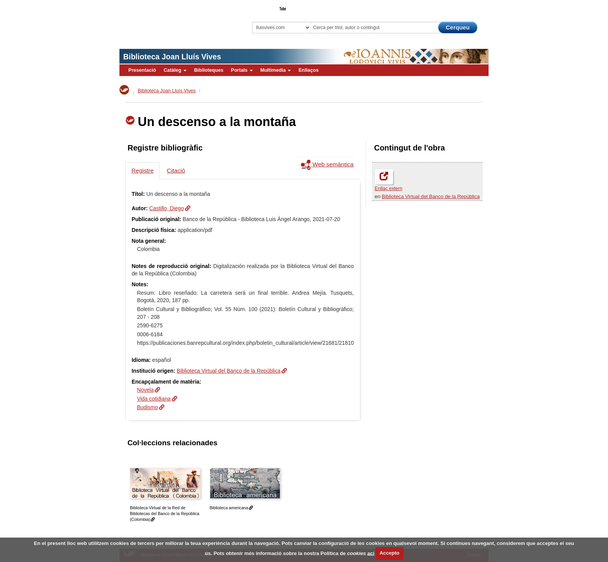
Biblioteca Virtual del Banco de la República (431, 196)
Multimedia (275, 70)
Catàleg (175, 70)
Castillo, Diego (166, 208)
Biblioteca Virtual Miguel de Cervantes (174, 19)
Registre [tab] (142, 170)
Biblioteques (208, 70)
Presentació (142, 70)
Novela (145, 390)
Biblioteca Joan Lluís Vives (172, 56)
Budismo (147, 407)
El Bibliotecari (453, 6)
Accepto (389, 553)
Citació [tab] (176, 170)
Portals (241, 70)
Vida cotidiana (154, 399)
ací (370, 553)
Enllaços (309, 70)
